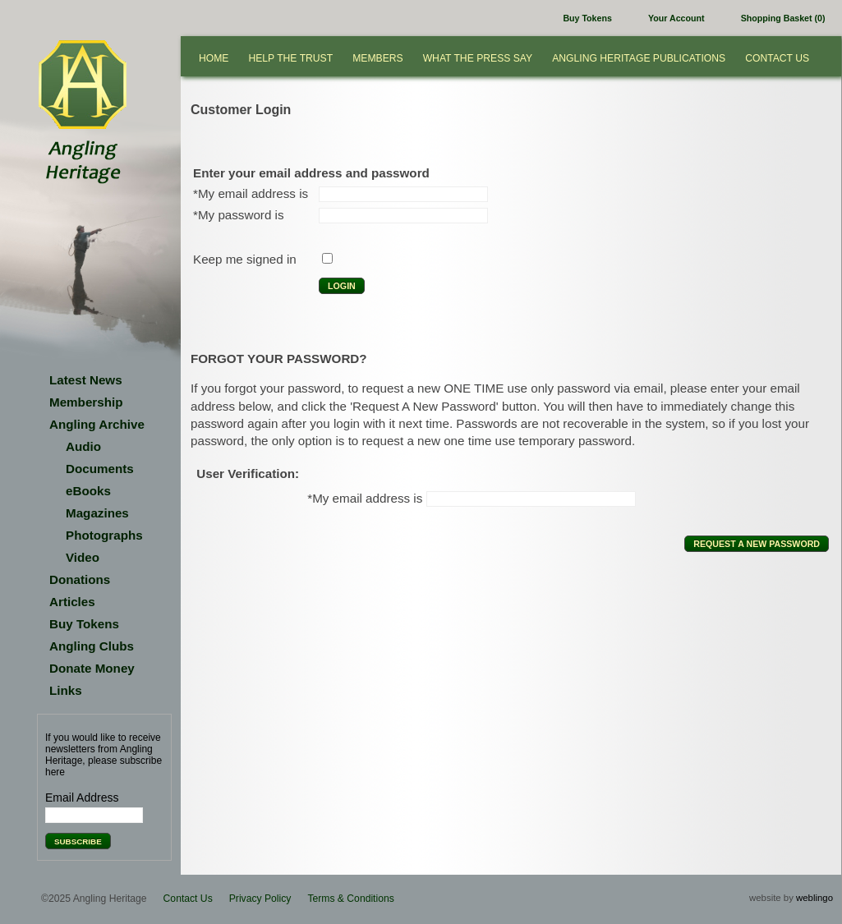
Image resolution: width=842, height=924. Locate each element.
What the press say (478, 58)
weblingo (814, 898)
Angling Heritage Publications (638, 58)
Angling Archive (97, 424)
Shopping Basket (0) (783, 18)
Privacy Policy (260, 898)
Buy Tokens (587, 18)
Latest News (85, 380)
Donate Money (92, 668)
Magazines (97, 513)
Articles (72, 602)
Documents (100, 469)
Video (82, 557)
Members (377, 58)
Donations (79, 579)
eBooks (88, 491)
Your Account (676, 18)
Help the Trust (290, 58)
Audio (83, 446)
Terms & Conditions (350, 898)
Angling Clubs (91, 646)
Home (213, 58)
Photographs (104, 535)
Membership (85, 402)
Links (65, 690)
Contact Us (777, 58)
